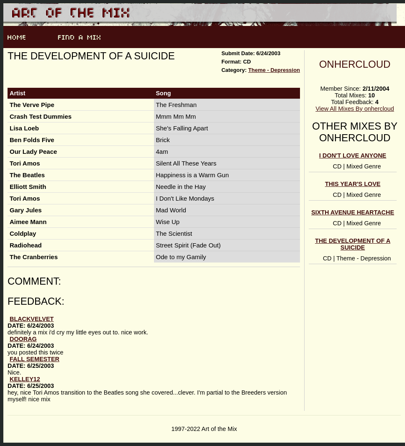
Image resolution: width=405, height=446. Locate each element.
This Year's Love (353, 184)
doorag (23, 339)
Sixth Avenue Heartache (352, 212)
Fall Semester (34, 359)
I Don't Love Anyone (352, 155)
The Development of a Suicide (352, 244)
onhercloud (355, 64)
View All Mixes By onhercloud (354, 108)
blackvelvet (32, 319)
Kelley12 (25, 379)
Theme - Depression (274, 70)
